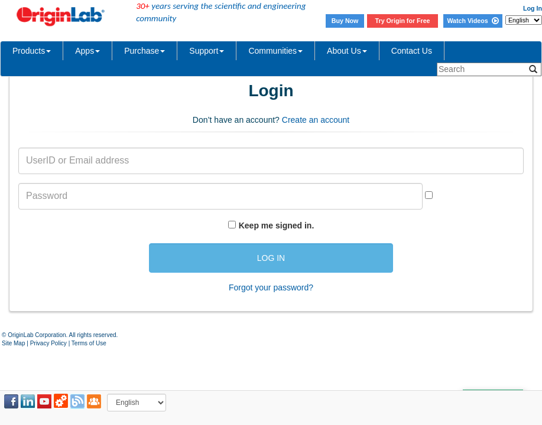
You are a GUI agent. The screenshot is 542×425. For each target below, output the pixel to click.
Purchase (144, 50)
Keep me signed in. (276, 225)
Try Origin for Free (402, 20)
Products (31, 50)
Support (206, 50)
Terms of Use (89, 343)
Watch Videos (472, 20)
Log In (532, 8)
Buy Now (345, 20)
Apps (87, 50)
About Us (347, 50)
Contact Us (411, 50)
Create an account (315, 120)
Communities (275, 50)
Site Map (13, 343)
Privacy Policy (48, 343)
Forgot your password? (271, 287)
